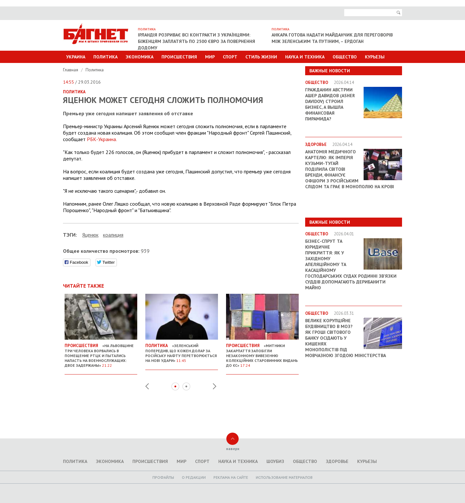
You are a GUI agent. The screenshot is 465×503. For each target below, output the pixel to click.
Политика (105, 57)
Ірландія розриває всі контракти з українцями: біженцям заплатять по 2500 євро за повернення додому (196, 41)
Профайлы (163, 477)
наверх (232, 448)
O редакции (194, 477)
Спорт (230, 57)
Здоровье (337, 461)
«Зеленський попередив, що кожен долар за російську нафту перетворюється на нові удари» (181, 350)
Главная (71, 70)
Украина (75, 57)
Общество (345, 57)
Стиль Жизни (261, 57)
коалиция (113, 234)
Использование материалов (284, 477)
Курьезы (375, 57)
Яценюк (90, 234)
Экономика (139, 57)
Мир (210, 57)
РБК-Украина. (102, 139)
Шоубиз (275, 461)
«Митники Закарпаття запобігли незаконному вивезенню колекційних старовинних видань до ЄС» (262, 353)
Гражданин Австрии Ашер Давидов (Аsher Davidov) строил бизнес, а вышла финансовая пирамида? (330, 104)
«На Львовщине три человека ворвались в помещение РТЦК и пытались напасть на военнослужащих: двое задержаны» (101, 353)
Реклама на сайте (230, 477)
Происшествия (179, 57)
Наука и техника (305, 57)
